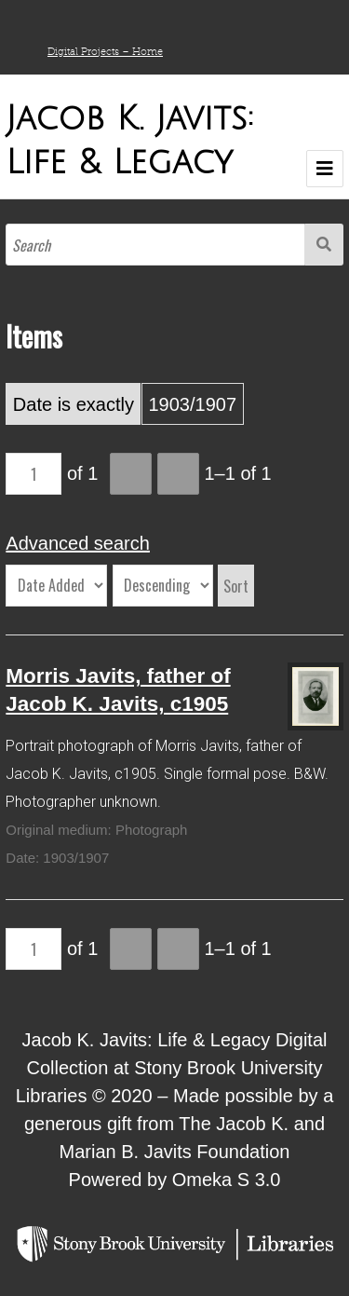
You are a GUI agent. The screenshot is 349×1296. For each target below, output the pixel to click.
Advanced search (78, 543)
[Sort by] (56, 586)
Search (324, 245)
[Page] (33, 474)
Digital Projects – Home (105, 51)
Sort (235, 586)
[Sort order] (163, 586)
